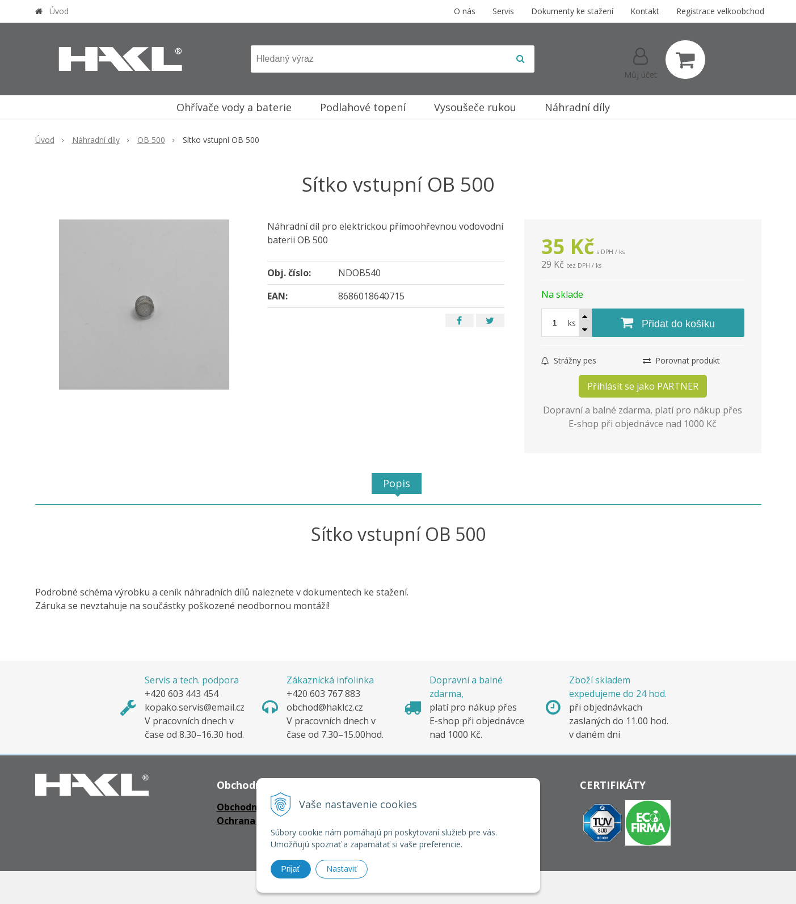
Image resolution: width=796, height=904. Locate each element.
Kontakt (644, 11)
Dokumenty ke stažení (572, 11)
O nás (464, 11)
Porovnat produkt (681, 360)
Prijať (290, 868)
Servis (503, 11)
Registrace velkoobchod (720, 11)
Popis (396, 483)
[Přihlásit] (640, 62)
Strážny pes (568, 360)
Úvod (59, 11)
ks (572, 323)
